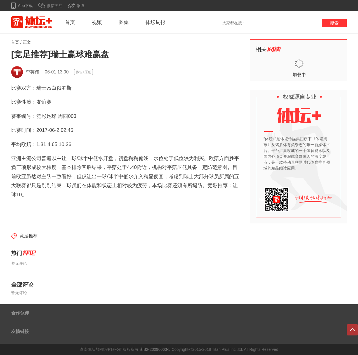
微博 (80, 5)
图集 (124, 22)
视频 (97, 22)
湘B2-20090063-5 (155, 349)
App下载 (25, 5)
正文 (27, 42)
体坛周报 (155, 22)
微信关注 (54, 5)
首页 (70, 22)
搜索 (334, 23)
